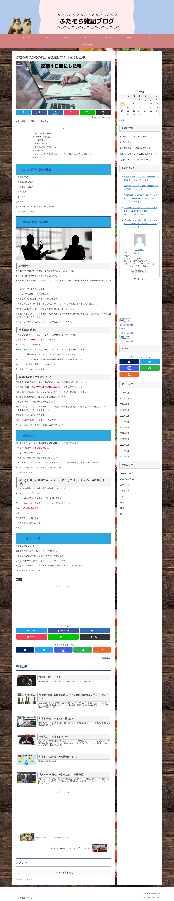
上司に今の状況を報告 (43, 133)
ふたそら (140, 180)
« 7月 (121, 120)
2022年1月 (124, 433)
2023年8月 (124, 410)
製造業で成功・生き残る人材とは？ (135, 148)
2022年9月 (124, 416)
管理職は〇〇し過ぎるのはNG (133, 136)
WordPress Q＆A (127, 479)
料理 (122, 508)
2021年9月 (124, 439)
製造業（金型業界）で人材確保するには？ (138, 154)
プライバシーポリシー (151, 894)
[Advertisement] (63, 604)
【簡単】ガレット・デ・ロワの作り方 (136, 160)
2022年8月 (124, 422)
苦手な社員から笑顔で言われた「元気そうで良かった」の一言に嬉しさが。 (65, 154)
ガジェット (125, 485)
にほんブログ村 (126, 325)
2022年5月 (124, 428)
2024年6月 (124, 399)
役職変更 (40, 140)
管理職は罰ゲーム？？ (129, 142)
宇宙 (122, 502)
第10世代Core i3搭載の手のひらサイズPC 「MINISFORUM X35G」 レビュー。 (140, 198)
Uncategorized (126, 473)
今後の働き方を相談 (42, 137)
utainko (134, 202)
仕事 (18, 580)
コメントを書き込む (63, 872)
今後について (40, 157)
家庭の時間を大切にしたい (47, 147)
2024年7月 (124, 393)
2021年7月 (124, 451)
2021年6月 (124, 457)
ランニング (125, 491)
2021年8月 (124, 445)
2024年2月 (124, 404)
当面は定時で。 (42, 144)
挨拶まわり (39, 150)
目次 (60, 129)
